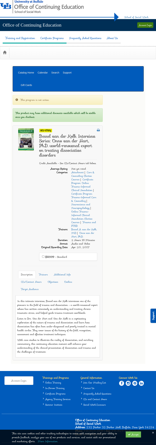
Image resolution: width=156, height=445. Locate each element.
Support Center (20, 423)
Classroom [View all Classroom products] (21, 109)
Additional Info (100, 249)
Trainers (81, 249)
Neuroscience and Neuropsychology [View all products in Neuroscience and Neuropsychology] (121, 183)
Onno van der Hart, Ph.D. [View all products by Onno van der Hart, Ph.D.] (123, 211)
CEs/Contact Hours (125, 249)
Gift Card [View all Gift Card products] (20, 149)
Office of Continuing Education (32, 25)
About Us (109, 35)
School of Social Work (136, 17)
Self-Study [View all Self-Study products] (21, 101)
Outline (80, 256)
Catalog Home (26, 64)
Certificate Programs (49, 35)
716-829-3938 (121, 395)
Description (65, 249)
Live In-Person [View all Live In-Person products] (23, 85)
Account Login (145, 25)
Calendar (43, 64)
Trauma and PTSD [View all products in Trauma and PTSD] (124, 201)
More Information (48, 441)
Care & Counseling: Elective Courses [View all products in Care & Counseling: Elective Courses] (123, 152)
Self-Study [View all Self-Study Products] (86, 107)
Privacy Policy (41, 426)
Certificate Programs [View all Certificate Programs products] (26, 125)
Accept (133, 434)
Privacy (135, 412)
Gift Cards (134, 64)
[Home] (4, 46)
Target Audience (98, 256)
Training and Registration (17, 35)
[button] (139, 107)
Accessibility (148, 412)
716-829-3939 (93, 395)
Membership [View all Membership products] (22, 157)
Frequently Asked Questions (83, 35)
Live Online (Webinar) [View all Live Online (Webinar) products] (28, 93)
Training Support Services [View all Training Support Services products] (29, 133)
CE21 (28, 426)
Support (67, 64)
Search (55, 64)
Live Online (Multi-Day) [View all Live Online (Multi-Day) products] (29, 117)
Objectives (64, 256)
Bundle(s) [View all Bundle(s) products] (21, 141)
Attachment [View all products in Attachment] (118, 149)
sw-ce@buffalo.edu (93, 398)
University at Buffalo (101, 412)
